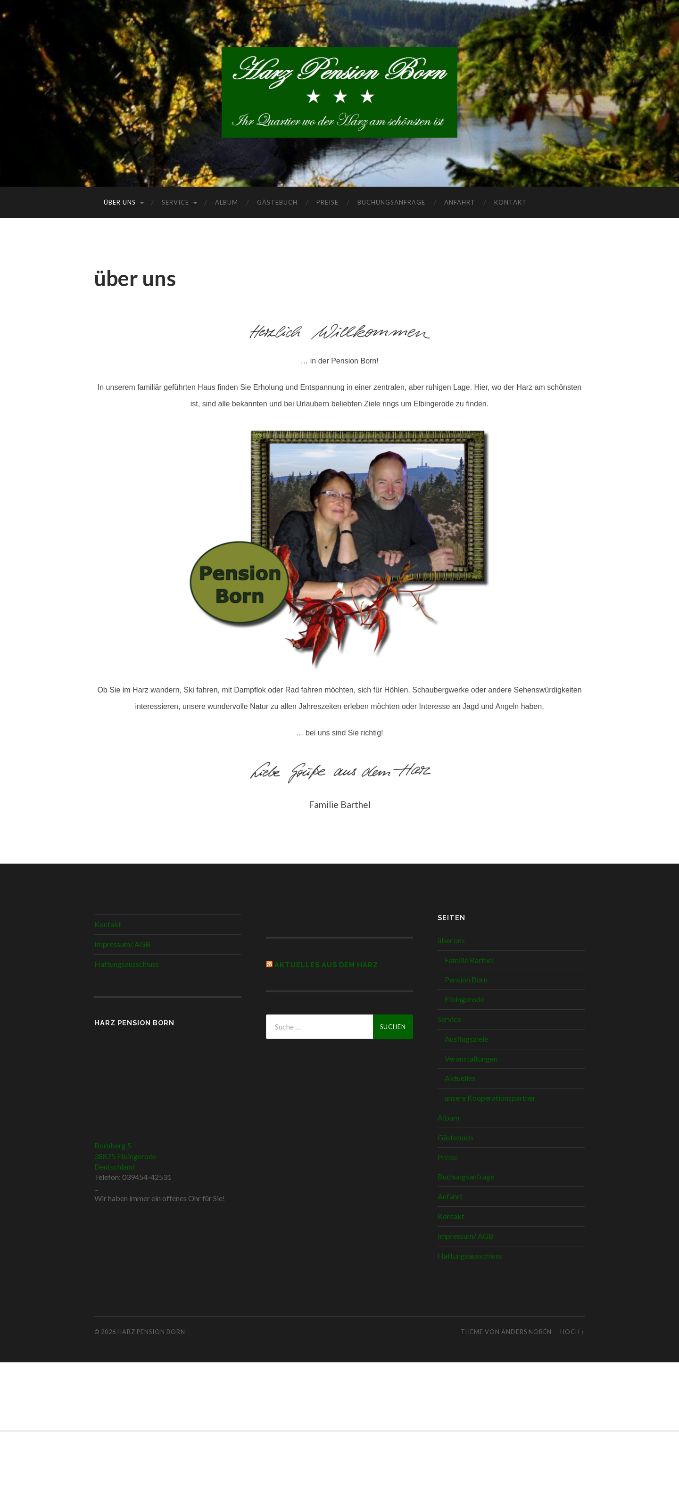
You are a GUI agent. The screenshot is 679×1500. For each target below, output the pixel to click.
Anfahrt (459, 202)
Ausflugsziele (466, 1038)
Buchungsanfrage (391, 202)
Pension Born (466, 979)
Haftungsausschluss (126, 963)
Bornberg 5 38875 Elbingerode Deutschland (125, 1156)
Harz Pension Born (151, 1331)
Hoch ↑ (572, 1331)
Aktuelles (460, 1077)
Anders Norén (526, 1331)
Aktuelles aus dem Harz (326, 965)
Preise (327, 202)
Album (226, 202)
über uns (120, 202)
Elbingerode (464, 999)
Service (175, 202)
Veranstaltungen (471, 1058)
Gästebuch (277, 202)
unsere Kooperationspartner (490, 1097)
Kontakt (510, 202)
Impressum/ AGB (122, 944)
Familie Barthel (469, 960)
